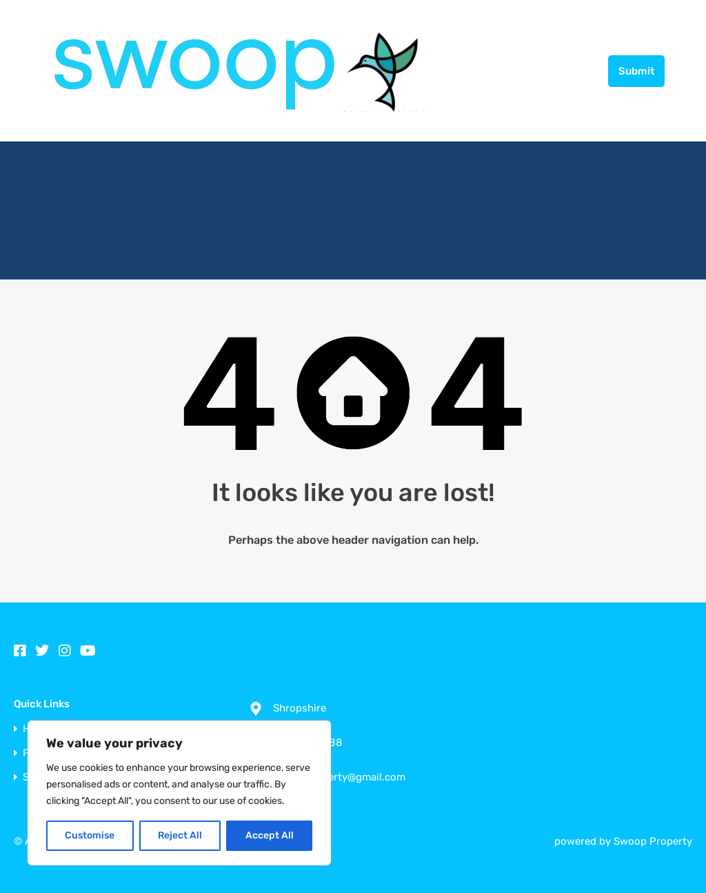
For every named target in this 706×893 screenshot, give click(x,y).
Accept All (269, 835)
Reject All (180, 835)
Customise (89, 835)
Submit (636, 71)
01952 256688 (558, 70)
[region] (179, 792)
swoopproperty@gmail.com (339, 777)
